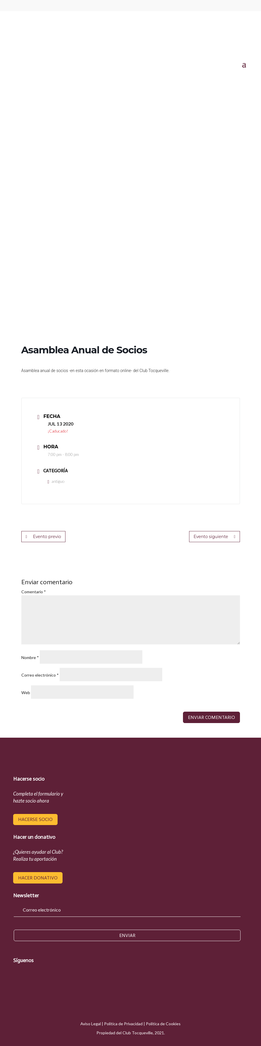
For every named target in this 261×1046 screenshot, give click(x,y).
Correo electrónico (40, 674)
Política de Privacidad (123, 1023)
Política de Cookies (163, 1023)
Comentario (33, 591)
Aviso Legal (90, 1023)
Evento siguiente (215, 536)
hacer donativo (38, 878)
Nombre (30, 657)
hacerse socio (35, 819)
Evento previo (43, 536)
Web (25, 692)
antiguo (56, 481)
